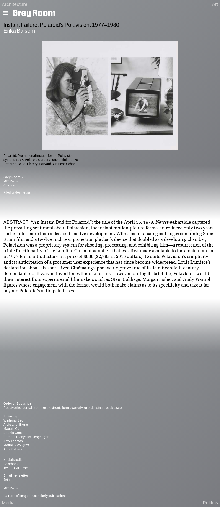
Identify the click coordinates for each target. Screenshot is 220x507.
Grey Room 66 (14, 177)
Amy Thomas (13, 441)
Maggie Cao (12, 428)
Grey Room (34, 13)
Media (8, 502)
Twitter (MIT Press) (17, 468)
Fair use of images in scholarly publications (35, 496)
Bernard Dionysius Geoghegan (26, 437)
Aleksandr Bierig (15, 424)
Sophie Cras (12, 433)
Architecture (15, 4)
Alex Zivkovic (13, 449)
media (25, 192)
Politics (210, 502)
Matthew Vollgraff (16, 445)
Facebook (10, 464)
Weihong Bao (13, 420)
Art (215, 4)
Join (6, 479)
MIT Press (10, 181)
